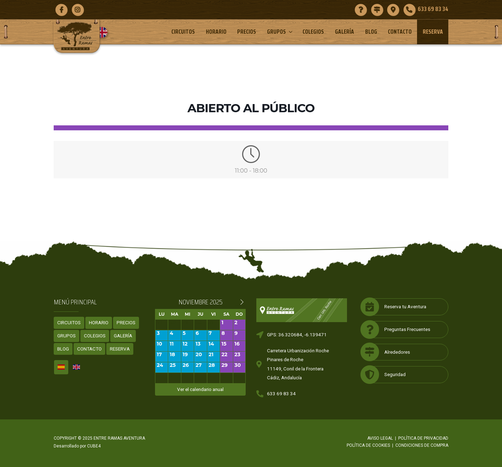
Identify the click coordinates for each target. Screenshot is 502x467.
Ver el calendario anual (200, 389)
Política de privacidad (423, 438)
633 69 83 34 (281, 393)
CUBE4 (94, 446)
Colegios (313, 31)
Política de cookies (368, 445)
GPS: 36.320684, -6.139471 (297, 334)
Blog (371, 31)
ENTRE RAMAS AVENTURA (119, 438)
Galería (344, 31)
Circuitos (183, 31)
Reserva (433, 31)
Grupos (280, 31)
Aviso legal (380, 438)
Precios (246, 31)
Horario (216, 31)
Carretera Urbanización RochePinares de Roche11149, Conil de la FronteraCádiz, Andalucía (298, 364)
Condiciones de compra (421, 445)
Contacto (400, 31)
